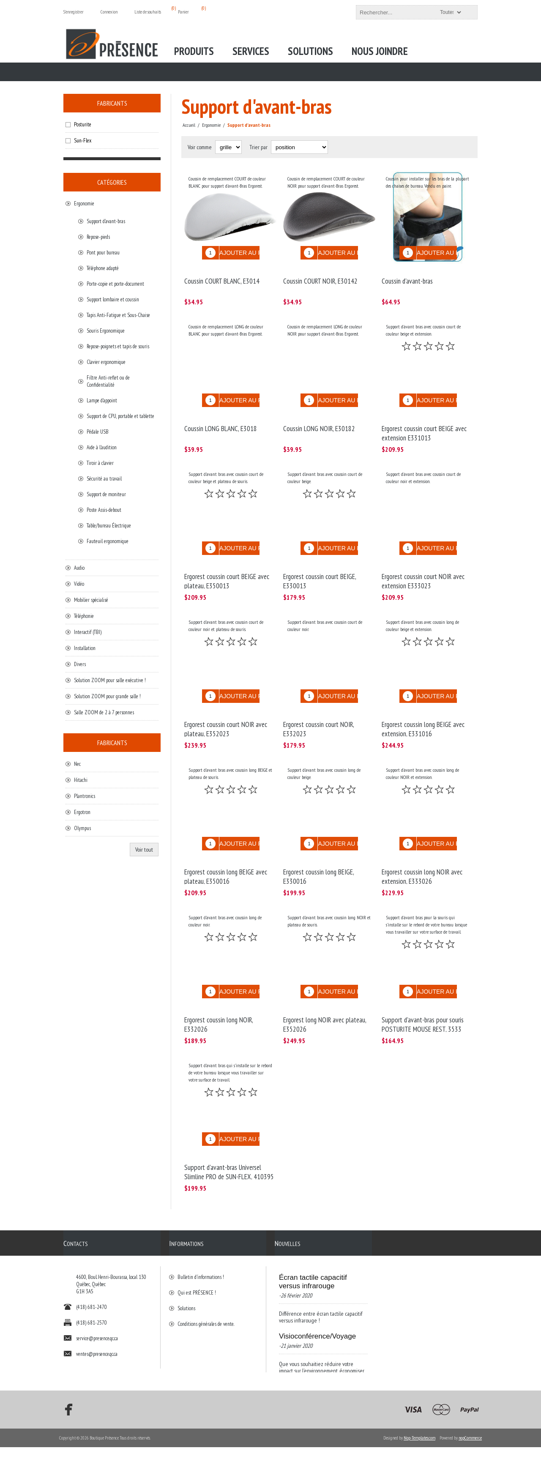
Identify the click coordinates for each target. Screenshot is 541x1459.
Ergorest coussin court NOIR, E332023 (318, 703)
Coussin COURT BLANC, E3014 (222, 274)
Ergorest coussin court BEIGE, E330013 (319, 562)
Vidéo (79, 583)
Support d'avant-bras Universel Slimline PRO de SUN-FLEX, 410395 (229, 1127)
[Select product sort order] (299, 147)
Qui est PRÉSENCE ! (197, 1245)
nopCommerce (470, 1450)
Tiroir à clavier (100, 463)
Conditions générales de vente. (206, 1276)
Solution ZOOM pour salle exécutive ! (110, 680)
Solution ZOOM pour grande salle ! (107, 696)
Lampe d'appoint (102, 400)
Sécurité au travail (104, 478)
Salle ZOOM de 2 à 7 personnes (104, 712)
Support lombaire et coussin (113, 299)
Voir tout (144, 849)
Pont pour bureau (103, 252)
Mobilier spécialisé (91, 600)
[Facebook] (66, 1421)
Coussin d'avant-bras (407, 274)
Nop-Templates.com (419, 1450)
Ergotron (82, 812)
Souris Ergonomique (106, 330)
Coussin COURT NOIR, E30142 (320, 274)
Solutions (186, 1261)
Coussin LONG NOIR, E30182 (319, 416)
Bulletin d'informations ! (201, 1229)
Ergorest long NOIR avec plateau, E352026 (324, 986)
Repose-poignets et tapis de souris (118, 346)
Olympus (82, 828)
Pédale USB (98, 431)
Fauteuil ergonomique (107, 541)
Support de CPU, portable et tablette (120, 416)
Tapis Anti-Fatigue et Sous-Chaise (118, 315)
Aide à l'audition (102, 447)
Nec (77, 764)
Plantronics (84, 796)
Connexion (109, 12)
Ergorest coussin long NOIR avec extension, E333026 (422, 845)
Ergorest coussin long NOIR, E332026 (218, 986)
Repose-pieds (98, 236)
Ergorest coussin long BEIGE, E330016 (318, 845)
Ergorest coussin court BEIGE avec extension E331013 (424, 420)
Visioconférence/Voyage (317, 1289)
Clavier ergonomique (106, 362)
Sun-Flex (82, 140)
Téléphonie (84, 616)
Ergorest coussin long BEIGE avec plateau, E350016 (225, 845)
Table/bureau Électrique (109, 525)
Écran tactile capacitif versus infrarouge (313, 1234)
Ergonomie (84, 203)
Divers (80, 664)
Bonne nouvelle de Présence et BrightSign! (317, 1343)
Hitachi (80, 780)
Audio (79, 567)
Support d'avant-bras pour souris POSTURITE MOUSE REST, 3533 (423, 986)
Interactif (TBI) (87, 632)
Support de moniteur (106, 494)
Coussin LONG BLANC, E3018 (220, 416)
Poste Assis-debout (104, 510)
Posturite (82, 124)
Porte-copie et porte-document (115, 283)
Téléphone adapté (103, 268)
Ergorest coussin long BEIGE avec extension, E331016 (423, 703)
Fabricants (112, 103)
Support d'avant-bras (106, 221)
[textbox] (409, 12)
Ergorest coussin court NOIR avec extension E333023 (423, 562)
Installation (85, 648)
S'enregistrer (73, 12)
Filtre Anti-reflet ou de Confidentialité (108, 381)
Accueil (189, 125)
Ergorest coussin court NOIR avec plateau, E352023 (225, 703)
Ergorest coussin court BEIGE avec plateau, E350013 (226, 562)
